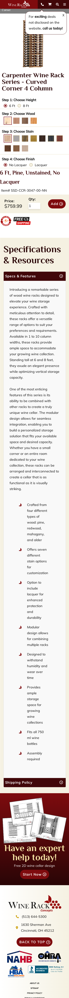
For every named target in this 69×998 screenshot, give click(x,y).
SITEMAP (35, 988)
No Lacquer (18, 165)
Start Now (32, 874)
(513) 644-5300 (34, 916)
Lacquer (41, 165)
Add (54, 204)
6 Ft (12, 106)
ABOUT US (34, 983)
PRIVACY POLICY (34, 993)
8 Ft (26, 106)
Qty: (32, 199)
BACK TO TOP (32, 942)
